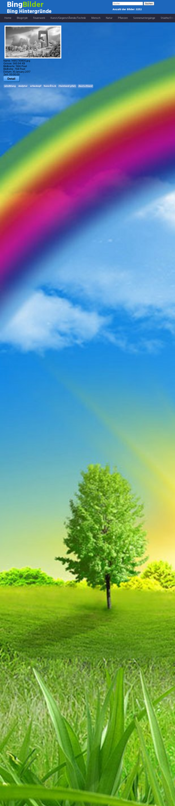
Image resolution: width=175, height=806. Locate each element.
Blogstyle (22, 18)
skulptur (23, 86)
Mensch (95, 18)
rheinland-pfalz (67, 86)
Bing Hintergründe (29, 11)
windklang (10, 86)
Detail (11, 78)
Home (7, 18)
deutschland (85, 86)
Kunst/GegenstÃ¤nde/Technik (68, 18)
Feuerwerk (39, 18)
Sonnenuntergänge (144, 18)
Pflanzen (123, 18)
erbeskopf (35, 86)
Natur (109, 18)
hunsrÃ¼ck (50, 86)
